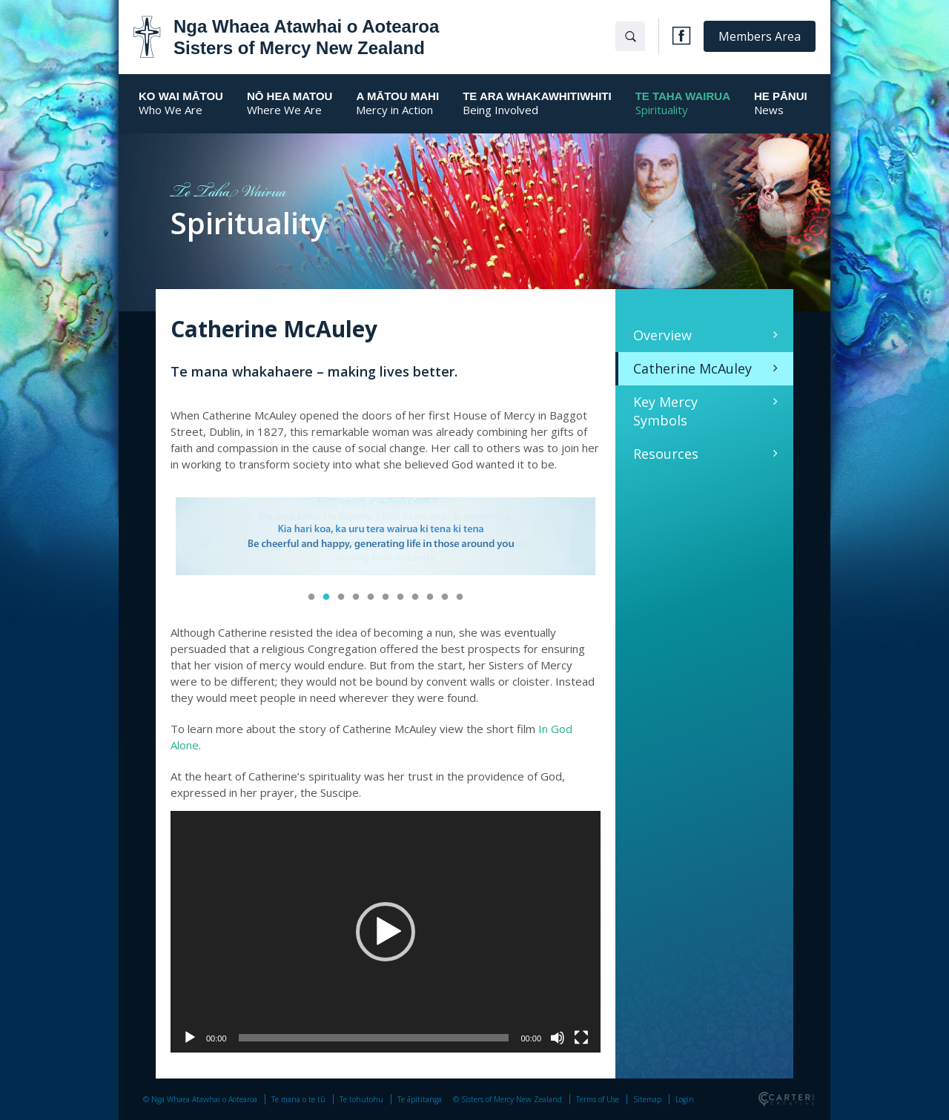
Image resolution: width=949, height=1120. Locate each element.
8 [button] (415, 597)
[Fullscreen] (581, 1037)
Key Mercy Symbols (665, 411)
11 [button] (459, 597)
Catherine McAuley (692, 368)
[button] (385, 931)
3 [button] (341, 597)
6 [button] (385, 597)
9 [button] (430, 597)
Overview (662, 335)
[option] (386, 538)
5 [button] (370, 597)
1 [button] (311, 597)
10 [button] (444, 597)
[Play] (189, 1037)
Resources (665, 454)
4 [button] (355, 597)
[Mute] (557, 1037)
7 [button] (400, 597)
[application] (386, 932)
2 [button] (326, 597)
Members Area (759, 36)
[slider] (374, 1037)
